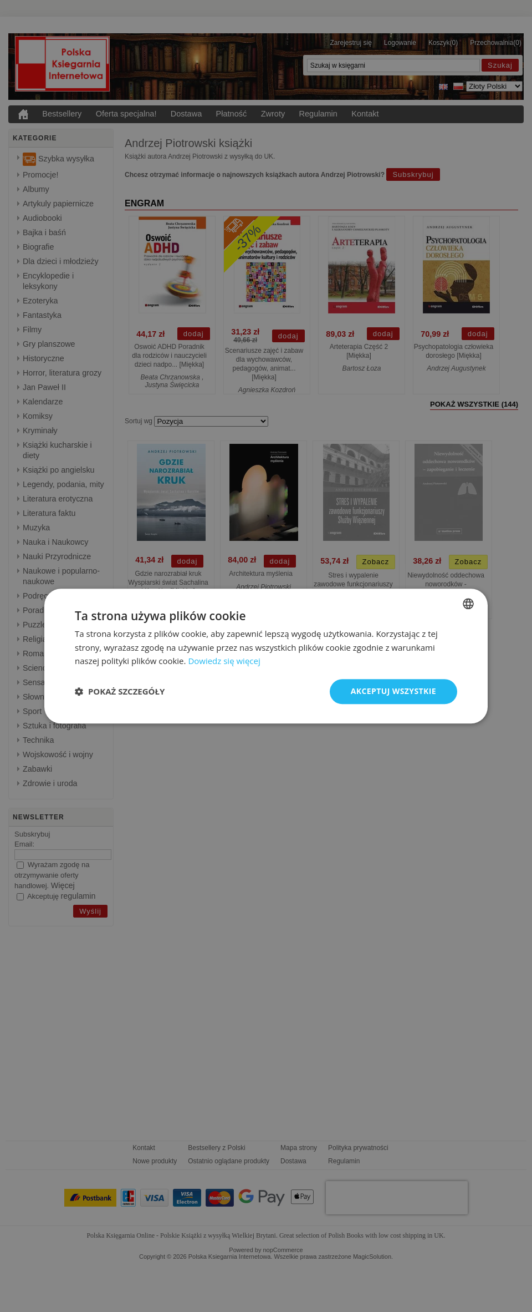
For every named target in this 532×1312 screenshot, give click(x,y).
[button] (120, 692)
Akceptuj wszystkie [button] (393, 691)
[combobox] (468, 603)
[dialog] (266, 656)
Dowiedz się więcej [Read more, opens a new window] (224, 661)
